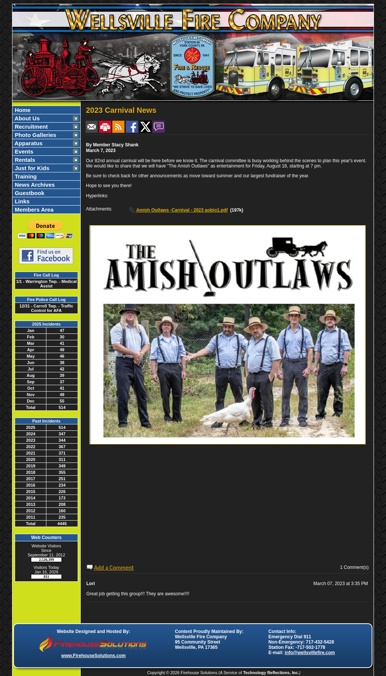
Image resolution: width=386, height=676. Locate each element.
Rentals (24, 160)
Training (25, 176)
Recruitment (30, 126)
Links (21, 201)
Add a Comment (114, 567)
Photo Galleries (34, 135)
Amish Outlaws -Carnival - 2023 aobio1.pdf (182, 210)
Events (23, 151)
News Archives (34, 184)
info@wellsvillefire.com (310, 652)
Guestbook (28, 193)
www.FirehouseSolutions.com (93, 655)
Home (22, 110)
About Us (26, 118)
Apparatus (28, 143)
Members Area (33, 209)
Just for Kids (31, 168)
